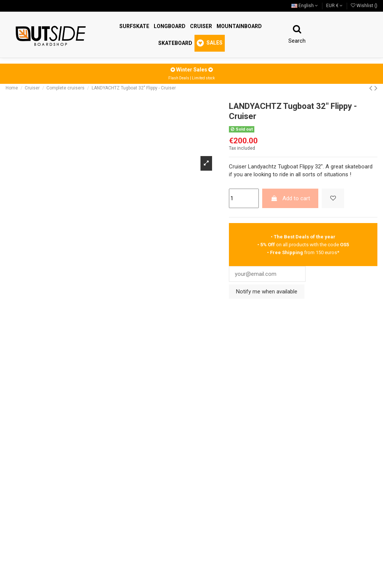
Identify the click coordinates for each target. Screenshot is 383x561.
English (304, 5)
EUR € (334, 5)
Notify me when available (266, 292)
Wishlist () (364, 5)
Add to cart (290, 198)
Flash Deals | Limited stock (191, 78)
